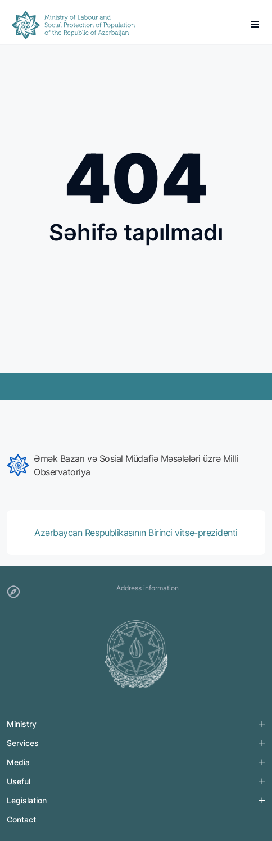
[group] (136, 465)
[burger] (255, 24)
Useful (18, 781)
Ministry (22, 724)
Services (23, 743)
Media (18, 762)
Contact (21, 819)
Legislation (27, 800)
